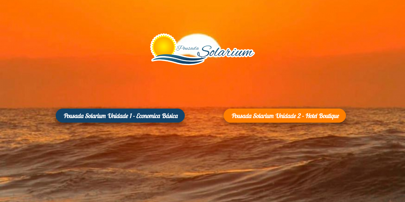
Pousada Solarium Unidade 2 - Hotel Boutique (285, 116)
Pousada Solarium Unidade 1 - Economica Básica (120, 116)
